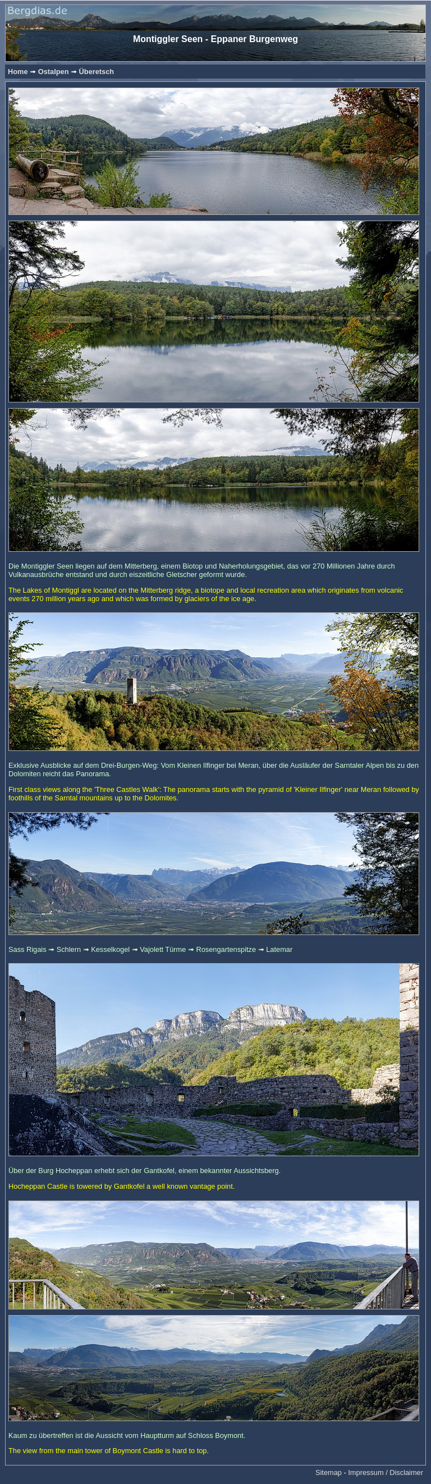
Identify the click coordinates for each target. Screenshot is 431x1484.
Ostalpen (53, 71)
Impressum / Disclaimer (385, 1472)
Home (18, 71)
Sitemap (328, 1472)
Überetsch (96, 71)
